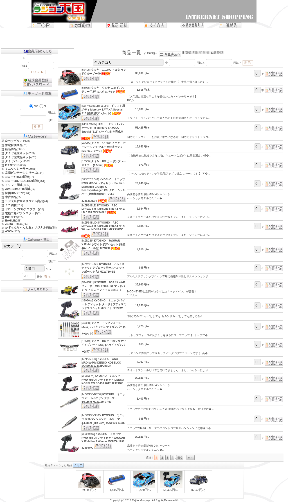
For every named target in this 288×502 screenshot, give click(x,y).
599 (179, 457)
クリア (78, 465)
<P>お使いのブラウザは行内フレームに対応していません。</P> (144, 484)
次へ (191, 457)
